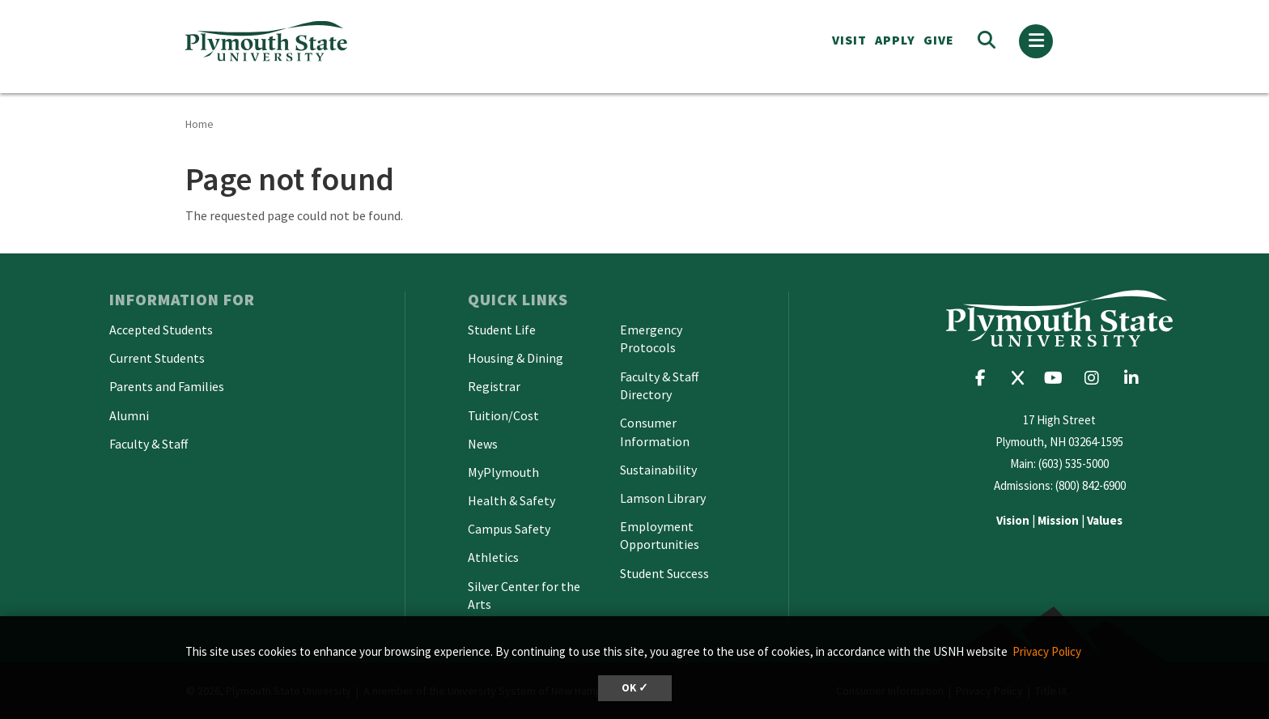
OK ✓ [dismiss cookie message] (635, 688)
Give (938, 40)
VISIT (849, 40)
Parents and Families (166, 386)
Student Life (502, 329)
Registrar (494, 386)
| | (1059, 520)
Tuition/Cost (503, 415)
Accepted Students (161, 329)
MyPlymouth (503, 472)
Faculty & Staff (148, 444)
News (483, 444)
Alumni (129, 415)
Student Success (664, 573)
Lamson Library (663, 498)
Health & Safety (511, 500)
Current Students (157, 358)
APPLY (895, 40)
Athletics (493, 557)
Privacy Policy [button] (1046, 651)
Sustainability (658, 470)
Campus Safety (509, 529)
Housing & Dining (515, 358)
